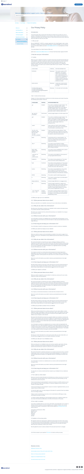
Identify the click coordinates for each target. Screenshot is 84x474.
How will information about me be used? (38, 459)
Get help (17, 23)
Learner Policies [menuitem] (20, 43)
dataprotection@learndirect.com (42, 51)
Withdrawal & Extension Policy (36, 448)
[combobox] (41, 15)
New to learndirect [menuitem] (19, 32)
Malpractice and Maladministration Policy (38, 456)
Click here (49, 432)
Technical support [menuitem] (19, 34)
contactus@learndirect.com (52, 45)
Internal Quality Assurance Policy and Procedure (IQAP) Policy (41, 451)
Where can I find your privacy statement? (38, 453)
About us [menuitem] (17, 28)
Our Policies (22, 23)
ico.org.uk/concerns (62, 406)
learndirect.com (78, 4)
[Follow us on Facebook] (77, 467)
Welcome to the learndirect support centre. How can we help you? (34, 13)
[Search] (68, 15)
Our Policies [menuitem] (18, 39)
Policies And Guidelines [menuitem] (22, 41)
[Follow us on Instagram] (82, 467)
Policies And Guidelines (31, 23)
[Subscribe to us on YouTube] (79, 467)
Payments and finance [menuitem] (20, 37)
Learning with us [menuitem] (19, 30)
